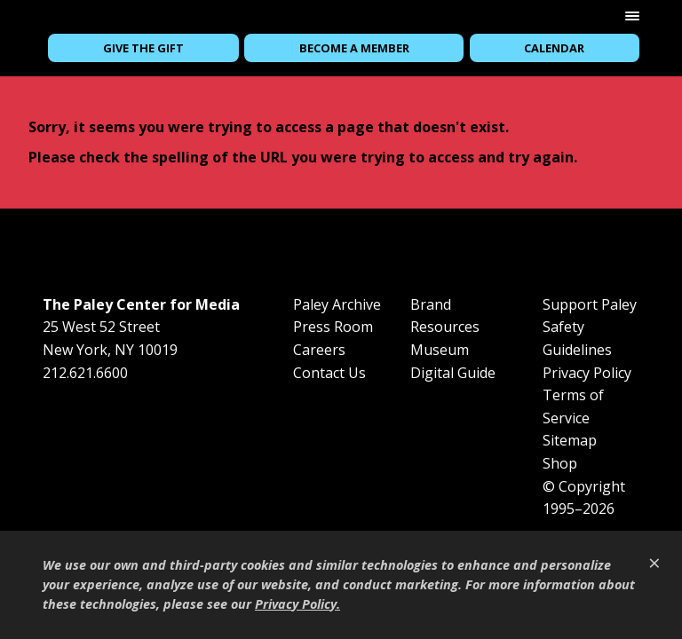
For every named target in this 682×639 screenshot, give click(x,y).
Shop (560, 463)
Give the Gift (143, 48)
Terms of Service (573, 406)
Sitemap (570, 440)
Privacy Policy (587, 373)
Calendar (554, 48)
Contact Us (329, 373)
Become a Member (354, 48)
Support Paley (590, 304)
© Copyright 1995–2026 (584, 498)
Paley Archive (337, 304)
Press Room (333, 326)
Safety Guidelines (577, 338)
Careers (319, 349)
